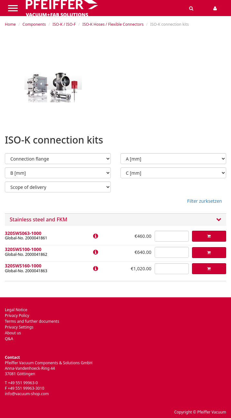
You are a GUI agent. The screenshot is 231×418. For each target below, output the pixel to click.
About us (13, 333)
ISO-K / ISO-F (64, 24)
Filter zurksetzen (204, 201)
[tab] (115, 219)
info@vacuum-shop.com (27, 393)
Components (34, 24)
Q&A (9, 338)
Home (10, 24)
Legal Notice (16, 309)
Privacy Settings (19, 327)
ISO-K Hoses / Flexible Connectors (113, 24)
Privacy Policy (17, 315)
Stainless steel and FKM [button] (115, 220)
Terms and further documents (32, 321)
